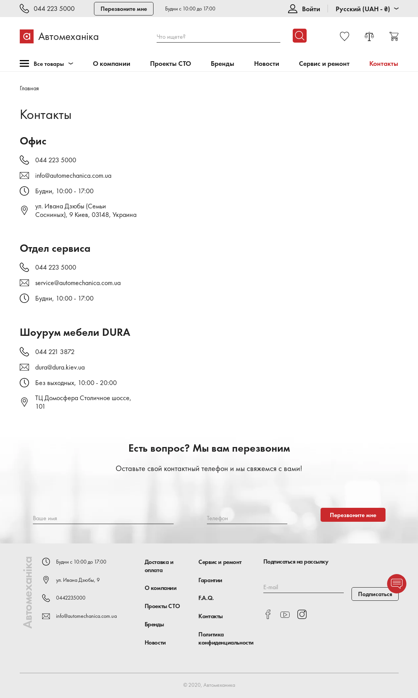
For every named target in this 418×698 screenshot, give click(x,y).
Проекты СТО (170, 64)
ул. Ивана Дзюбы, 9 (78, 579)
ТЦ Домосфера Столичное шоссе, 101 (83, 402)
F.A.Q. (206, 598)
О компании (111, 64)
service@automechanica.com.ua (78, 283)
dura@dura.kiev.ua (60, 367)
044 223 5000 (54, 9)
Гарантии (210, 580)
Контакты (210, 616)
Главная (29, 88)
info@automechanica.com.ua (73, 175)
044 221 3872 (55, 351)
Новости (266, 64)
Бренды (222, 64)
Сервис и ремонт (324, 64)
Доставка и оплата (159, 566)
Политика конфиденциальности (226, 638)
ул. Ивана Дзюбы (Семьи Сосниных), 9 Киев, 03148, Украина (85, 210)
